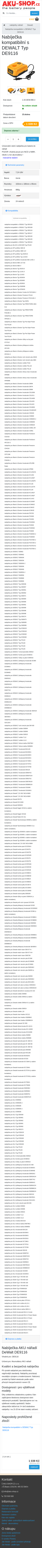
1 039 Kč (31, 124)
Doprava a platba (13, 1339)
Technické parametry (15, 165)
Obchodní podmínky (10, 1506)
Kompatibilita (12, 211)
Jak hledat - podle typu (11, 1545)
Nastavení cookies (9, 1515)
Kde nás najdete (8, 1518)
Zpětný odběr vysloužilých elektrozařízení (18, 1520)
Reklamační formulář (10, 1512)
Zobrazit (34, 1467)
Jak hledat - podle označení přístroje (16, 1542)
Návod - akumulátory (10, 1523)
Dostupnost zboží (9, 1536)
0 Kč (31, 19)
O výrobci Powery (9, 1539)
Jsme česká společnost (11, 1533)
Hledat (35, 13)
